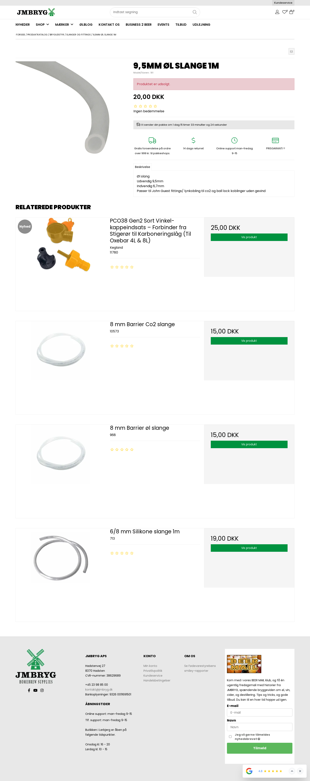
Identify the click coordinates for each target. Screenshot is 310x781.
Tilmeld (259, 748)
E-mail (232, 706)
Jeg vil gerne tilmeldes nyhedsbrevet (261, 737)
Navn (231, 720)
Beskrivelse (142, 167)
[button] (291, 51)
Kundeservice (283, 3)
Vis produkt (249, 237)
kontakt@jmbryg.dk (99, 690)
